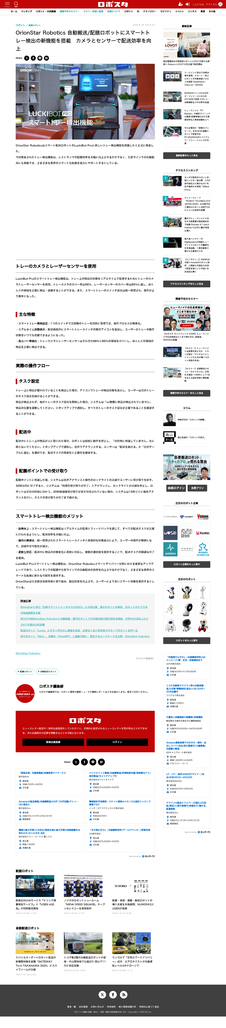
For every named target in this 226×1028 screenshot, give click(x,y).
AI (140, 11)
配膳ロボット (26, 677)
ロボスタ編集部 (55, 692)
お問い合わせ (97, 1018)
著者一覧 (71, 1018)
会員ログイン (176, 487)
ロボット (130, 11)
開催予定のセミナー (67, 11)
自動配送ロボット (50, 677)
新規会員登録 (53, 748)
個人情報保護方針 (127, 1018)
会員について (114, 11)
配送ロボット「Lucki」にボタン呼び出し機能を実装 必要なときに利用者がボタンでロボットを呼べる (82, 630)
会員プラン (197, 487)
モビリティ (169, 11)
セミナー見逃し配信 (92, 11)
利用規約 (111, 1018)
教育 (208, 11)
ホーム (7, 11)
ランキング (21, 11)
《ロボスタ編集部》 (143, 664)
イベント (184, 11)
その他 (218, 11)
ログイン (117, 748)
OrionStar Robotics (29, 659)
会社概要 (83, 1018)
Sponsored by (135, 863)
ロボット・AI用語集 (41, 11)
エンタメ (197, 11)
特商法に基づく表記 (149, 1018)
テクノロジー (152, 11)
